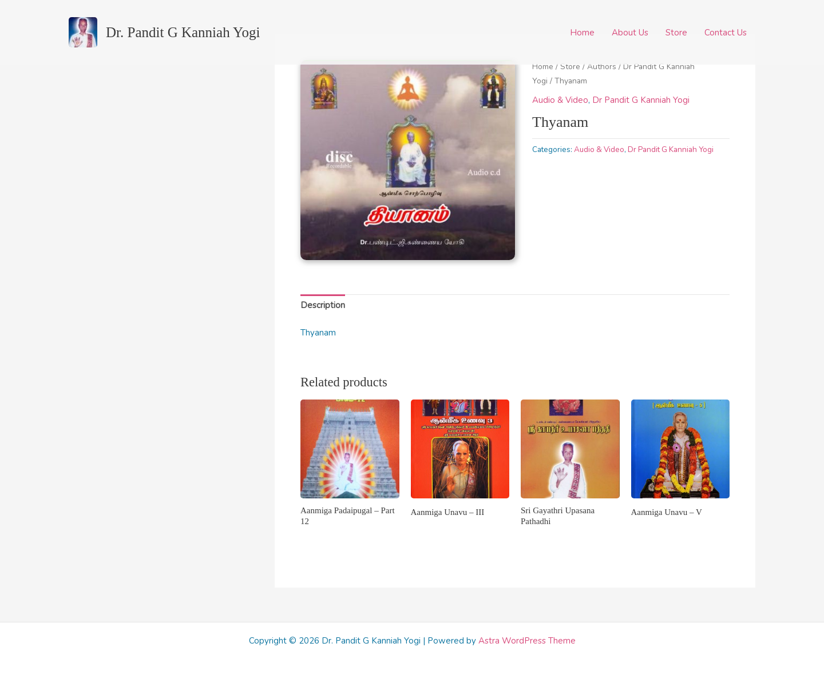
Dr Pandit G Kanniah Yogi (641, 100)
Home (582, 32)
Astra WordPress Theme (527, 640)
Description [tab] (322, 305)
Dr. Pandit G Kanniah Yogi (183, 32)
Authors (601, 66)
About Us (630, 32)
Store (676, 32)
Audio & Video (560, 100)
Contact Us (725, 32)
